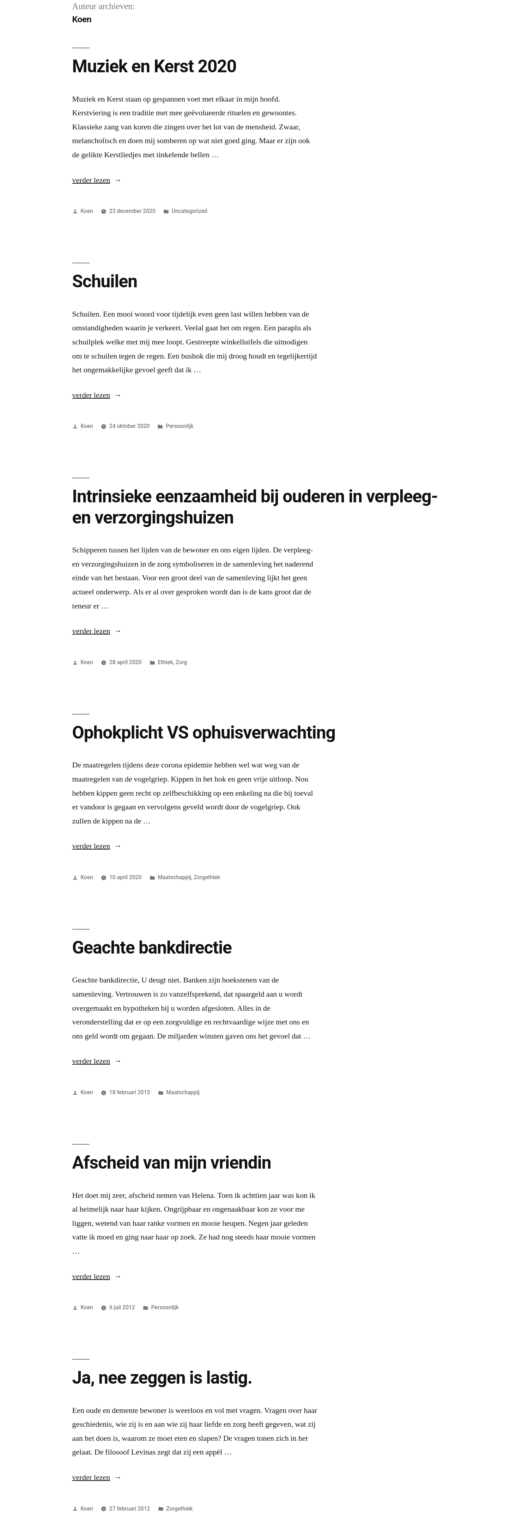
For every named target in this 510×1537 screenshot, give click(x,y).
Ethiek (165, 662)
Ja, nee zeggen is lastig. (162, 1377)
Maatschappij (174, 877)
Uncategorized (189, 211)
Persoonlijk (179, 426)
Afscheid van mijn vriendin (171, 1162)
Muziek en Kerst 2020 (154, 66)
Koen (86, 211)
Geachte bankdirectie (152, 947)
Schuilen (104, 281)
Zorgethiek (207, 877)
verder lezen (91, 180)
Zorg (181, 662)
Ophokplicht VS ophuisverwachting (203, 732)
